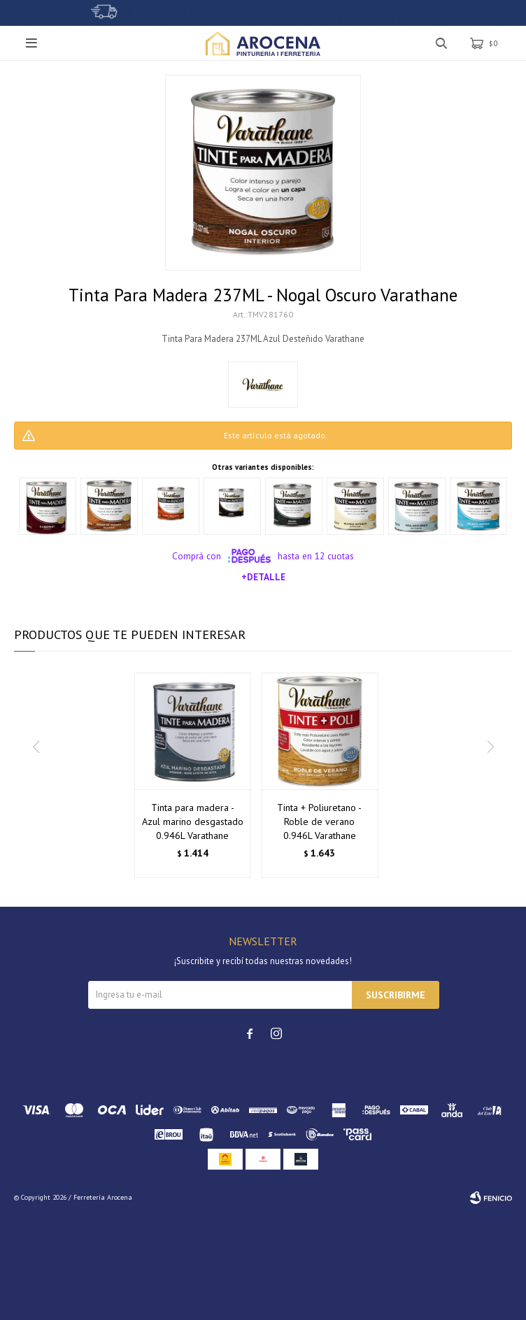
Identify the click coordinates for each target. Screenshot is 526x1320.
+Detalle (263, 577)
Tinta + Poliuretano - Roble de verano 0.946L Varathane (319, 821)
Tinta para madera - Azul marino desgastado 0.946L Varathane (192, 821)
